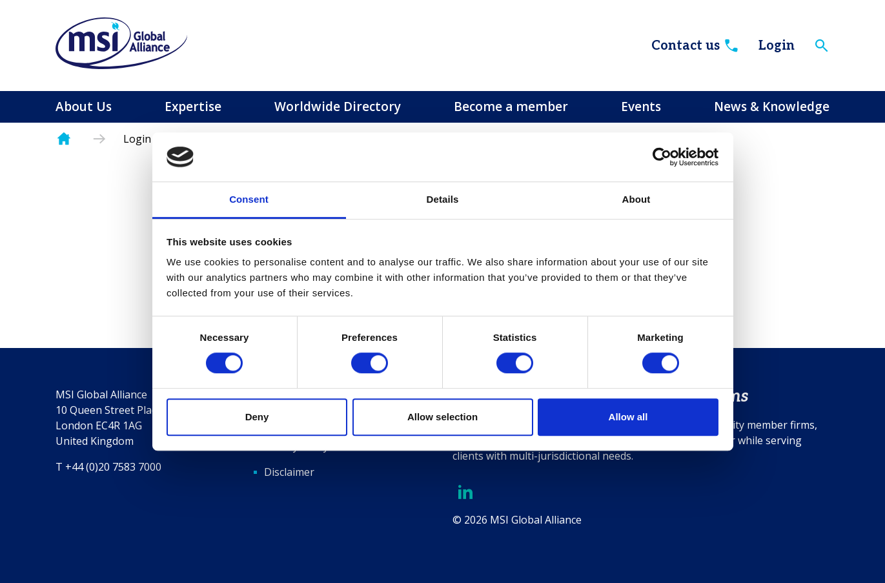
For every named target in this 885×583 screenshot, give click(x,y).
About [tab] (636, 199)
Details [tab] (443, 199)
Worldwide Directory (337, 106)
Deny (257, 416)
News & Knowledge (771, 106)
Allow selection (442, 416)
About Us (84, 106)
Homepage (64, 139)
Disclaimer (289, 472)
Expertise (193, 106)
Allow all (628, 416)
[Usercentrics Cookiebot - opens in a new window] (661, 157)
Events (641, 106)
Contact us (695, 45)
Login (776, 46)
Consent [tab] (249, 199)
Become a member (511, 106)
